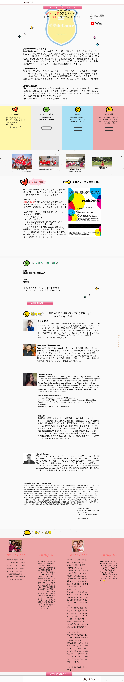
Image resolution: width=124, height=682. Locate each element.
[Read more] (15, 127)
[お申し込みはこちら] (40, 303)
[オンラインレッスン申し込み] (62, 7)
